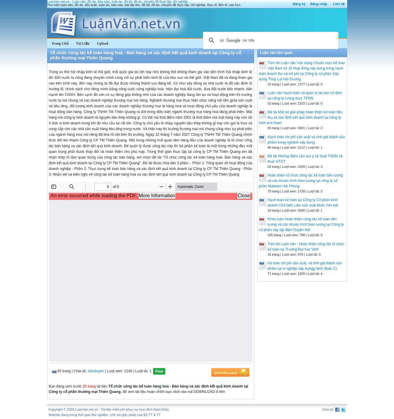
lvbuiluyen (96, 371)
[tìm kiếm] (270, 40)
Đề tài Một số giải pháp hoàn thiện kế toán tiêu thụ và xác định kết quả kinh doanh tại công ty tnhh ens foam (300, 117)
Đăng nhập (318, 4)
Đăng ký (299, 4)
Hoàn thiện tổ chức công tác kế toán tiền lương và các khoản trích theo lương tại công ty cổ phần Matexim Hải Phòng (301, 180)
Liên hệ (338, 4)
